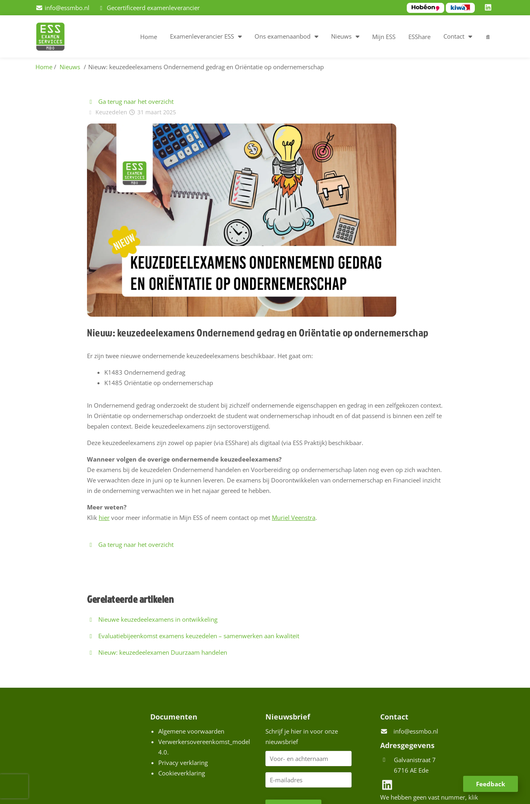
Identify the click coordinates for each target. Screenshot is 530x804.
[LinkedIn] (489, 8)
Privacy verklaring (183, 763)
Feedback (490, 784)
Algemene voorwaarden (191, 731)
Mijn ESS (383, 37)
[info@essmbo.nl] (62, 7)
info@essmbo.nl (415, 731)
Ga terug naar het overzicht (130, 101)
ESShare (419, 37)
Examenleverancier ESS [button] (202, 36)
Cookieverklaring (181, 773)
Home (148, 37)
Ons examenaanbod (283, 36)
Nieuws (341, 36)
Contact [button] (453, 36)
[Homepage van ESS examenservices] (54, 38)
